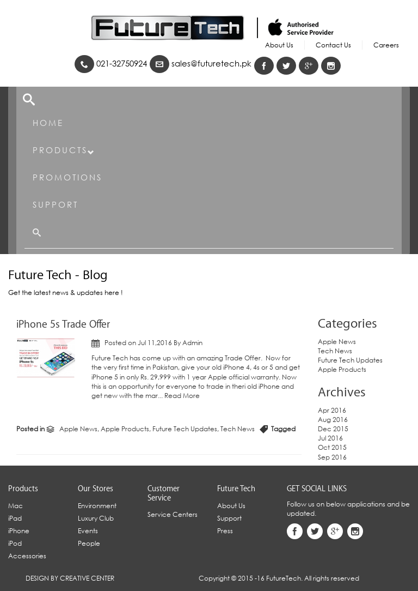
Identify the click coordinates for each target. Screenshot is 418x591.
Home (48, 122)
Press (225, 530)
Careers (386, 45)
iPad (15, 518)
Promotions (67, 177)
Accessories (27, 555)
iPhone (18, 530)
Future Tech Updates (184, 428)
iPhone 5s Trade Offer (63, 324)
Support (55, 204)
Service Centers (172, 514)
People (89, 543)
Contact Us (333, 45)
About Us (279, 45)
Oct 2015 (332, 447)
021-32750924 (111, 63)
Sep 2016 (332, 457)
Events (88, 530)
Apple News (78, 428)
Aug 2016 (333, 419)
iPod (15, 543)
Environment (97, 505)
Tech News (237, 428)
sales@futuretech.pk (200, 63)
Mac (15, 505)
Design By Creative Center (70, 578)
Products (64, 150)
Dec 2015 (333, 428)
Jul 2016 (330, 438)
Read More (182, 395)
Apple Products (125, 428)
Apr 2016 (332, 410)
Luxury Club (96, 518)
